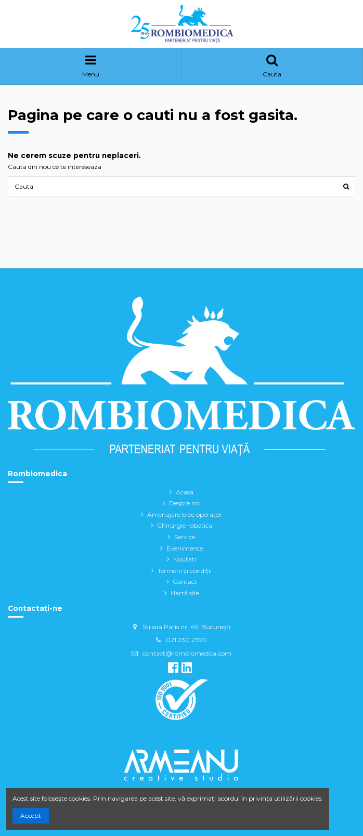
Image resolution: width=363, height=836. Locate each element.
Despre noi (185, 503)
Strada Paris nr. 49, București (186, 627)
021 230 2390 (186, 640)
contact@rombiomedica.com (186, 653)
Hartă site (185, 593)
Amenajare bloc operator (184, 514)
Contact (185, 581)
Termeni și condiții (185, 570)
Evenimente (184, 548)
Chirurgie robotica (184, 525)
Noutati (184, 559)
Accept (30, 815)
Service (184, 537)
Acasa (184, 492)
